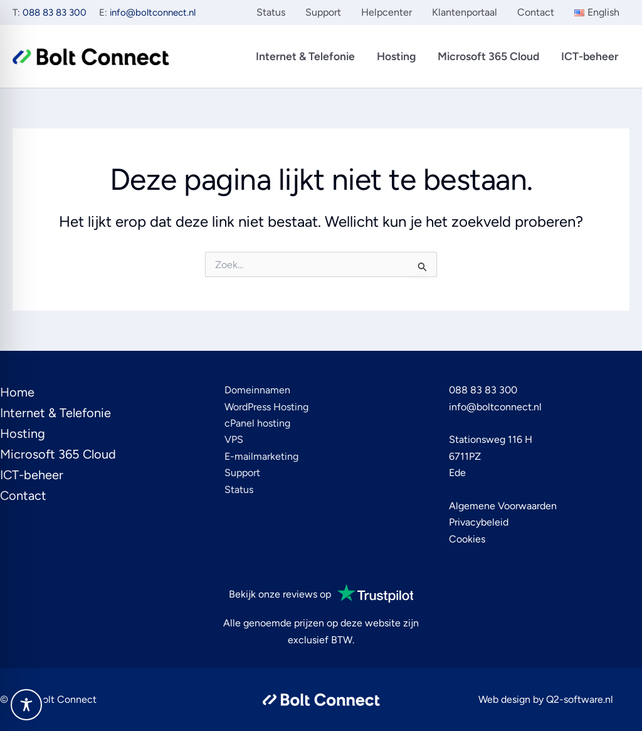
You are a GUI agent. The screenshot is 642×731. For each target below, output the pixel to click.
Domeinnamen (257, 390)
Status (270, 12)
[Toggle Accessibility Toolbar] (26, 705)
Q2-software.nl (579, 699)
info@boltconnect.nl (153, 12)
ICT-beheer (589, 56)
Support (323, 12)
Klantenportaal (464, 12)
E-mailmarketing (261, 456)
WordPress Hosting (266, 407)
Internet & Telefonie (305, 56)
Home (17, 392)
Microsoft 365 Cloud (488, 56)
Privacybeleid (478, 522)
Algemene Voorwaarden (503, 506)
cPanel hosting (257, 423)
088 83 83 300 (55, 12)
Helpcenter (386, 12)
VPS (233, 439)
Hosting (396, 56)
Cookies (467, 539)
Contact (535, 12)
